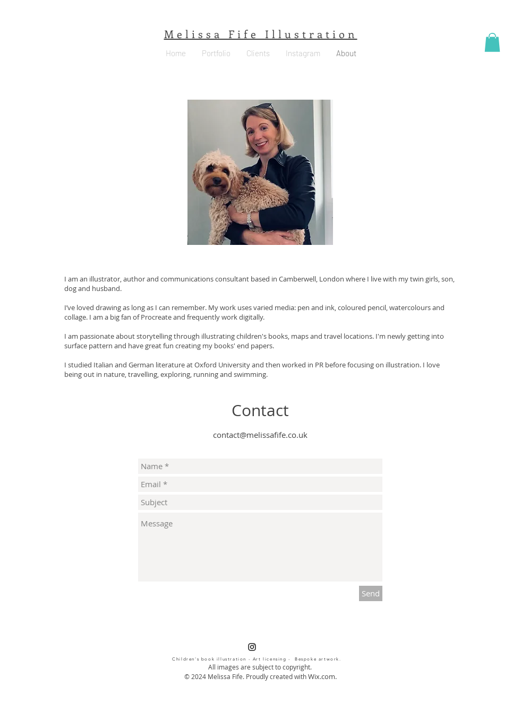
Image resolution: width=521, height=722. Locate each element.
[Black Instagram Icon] (252, 647)
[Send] (370, 593)
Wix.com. (322, 676)
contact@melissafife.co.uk (260, 434)
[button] (492, 42)
